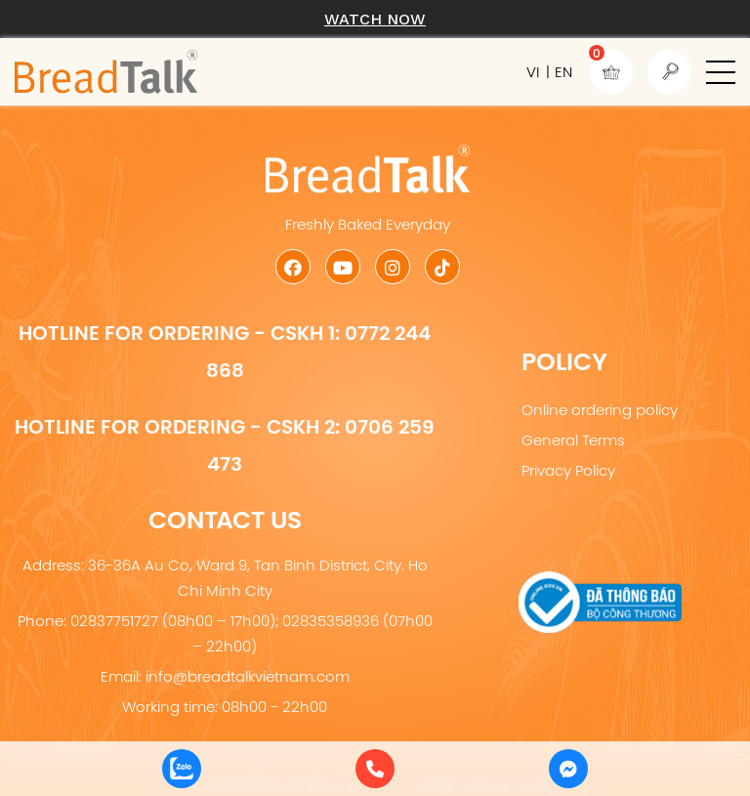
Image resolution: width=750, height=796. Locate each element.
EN (563, 72)
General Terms (573, 440)
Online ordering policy (599, 409)
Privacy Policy (568, 470)
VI (532, 72)
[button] (720, 72)
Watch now (375, 19)
